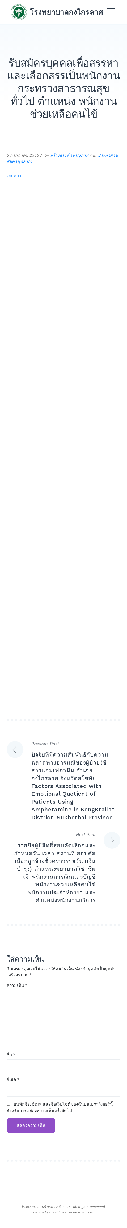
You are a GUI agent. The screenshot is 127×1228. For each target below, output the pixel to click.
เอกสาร (14, 175)
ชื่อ (11, 1055)
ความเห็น (17, 986)
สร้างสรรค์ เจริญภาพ (69, 155)
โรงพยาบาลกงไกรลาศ (66, 12)
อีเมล (13, 1080)
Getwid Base (58, 1212)
